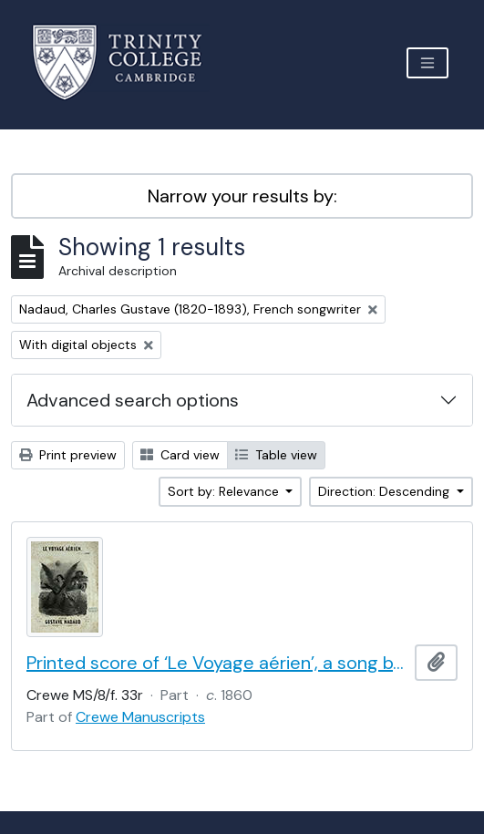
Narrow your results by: (242, 196)
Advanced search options (132, 400)
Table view (276, 455)
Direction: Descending (385, 491)
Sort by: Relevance (225, 491)
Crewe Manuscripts (140, 716)
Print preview (68, 455)
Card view (180, 455)
